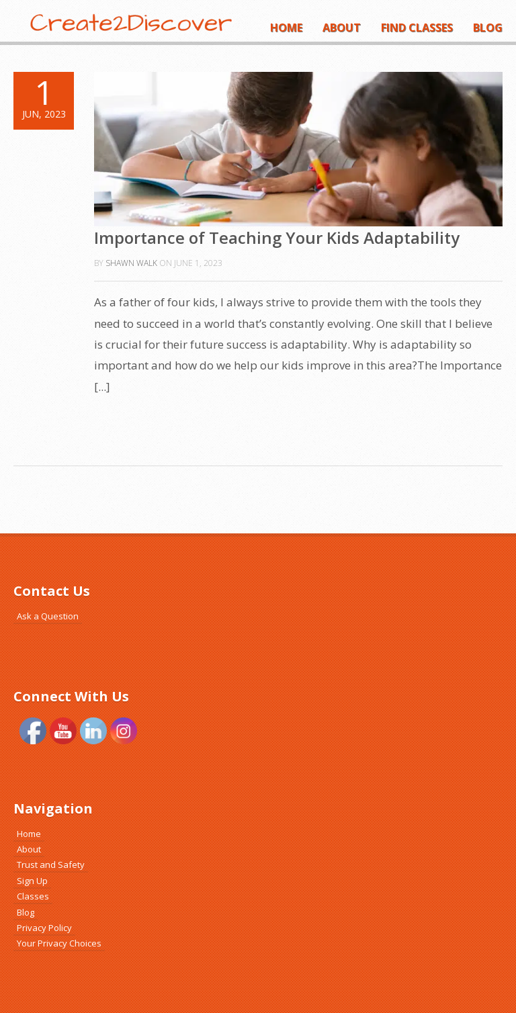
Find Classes (417, 27)
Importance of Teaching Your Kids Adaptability (277, 237)
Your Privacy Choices (59, 943)
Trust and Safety (51, 864)
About (341, 27)
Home (286, 27)
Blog (488, 27)
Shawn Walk (131, 263)
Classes (33, 896)
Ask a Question (48, 616)
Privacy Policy (44, 928)
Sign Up (32, 881)
